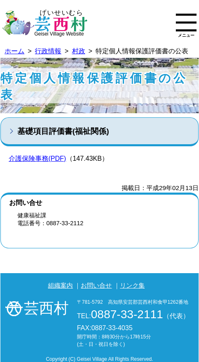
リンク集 (132, 285)
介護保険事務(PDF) (37, 158)
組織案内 (60, 285)
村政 (78, 51)
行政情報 (48, 51)
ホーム (14, 51)
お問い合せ (96, 285)
